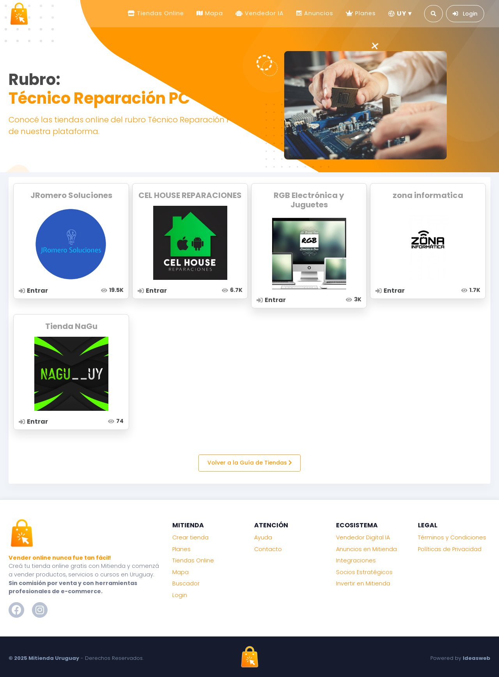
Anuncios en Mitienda (366, 549)
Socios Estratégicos (364, 572)
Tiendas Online (159, 13)
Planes (364, 13)
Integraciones (356, 560)
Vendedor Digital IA (363, 537)
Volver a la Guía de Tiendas (249, 463)
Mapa (213, 13)
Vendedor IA (263, 13)
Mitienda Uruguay (53, 658)
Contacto (268, 549)
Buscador (186, 583)
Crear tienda (190, 537)
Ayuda (263, 537)
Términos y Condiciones (452, 537)
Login (179, 595)
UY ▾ (400, 13)
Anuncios (317, 13)
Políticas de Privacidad (449, 549)
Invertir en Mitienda (363, 583)
